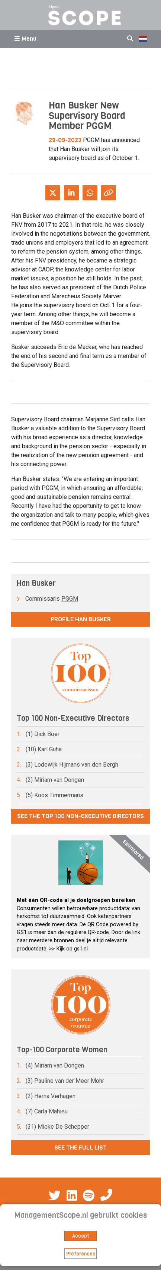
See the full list (80, 1147)
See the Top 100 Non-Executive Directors (80, 816)
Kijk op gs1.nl (72, 949)
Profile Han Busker (81, 619)
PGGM (69, 598)
